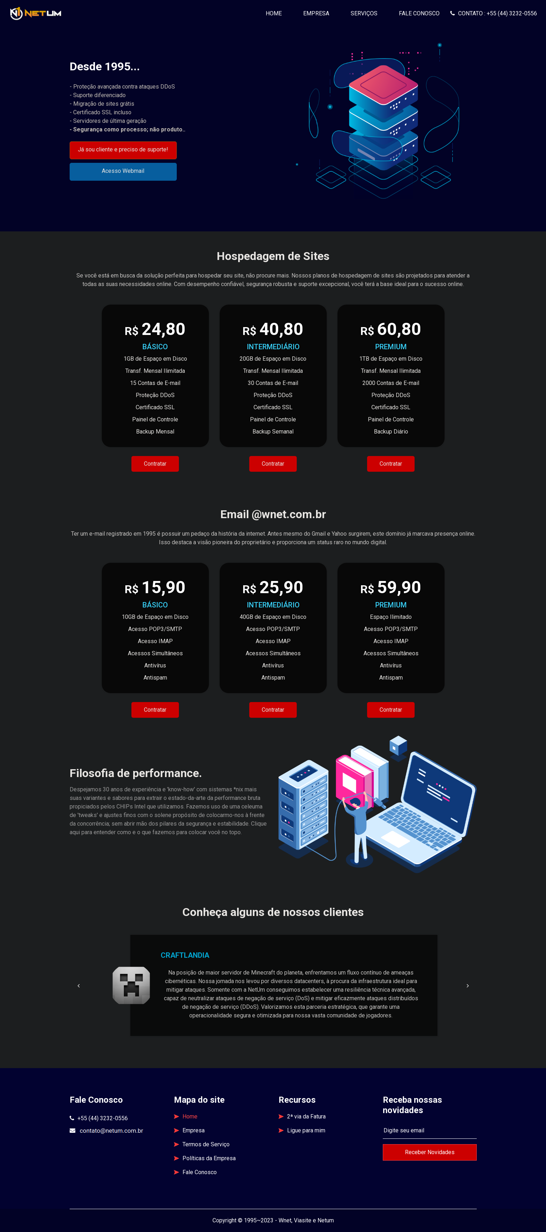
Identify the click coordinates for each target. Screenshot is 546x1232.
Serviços (364, 13)
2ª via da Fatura (302, 1116)
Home (276, 13)
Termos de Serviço (202, 1144)
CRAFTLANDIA (185, 955)
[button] (78, 986)
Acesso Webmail (123, 170)
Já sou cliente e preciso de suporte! (123, 149)
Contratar (155, 463)
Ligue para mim (302, 1130)
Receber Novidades (430, 1152)
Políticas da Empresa (205, 1158)
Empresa (316, 13)
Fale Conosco (419, 13)
